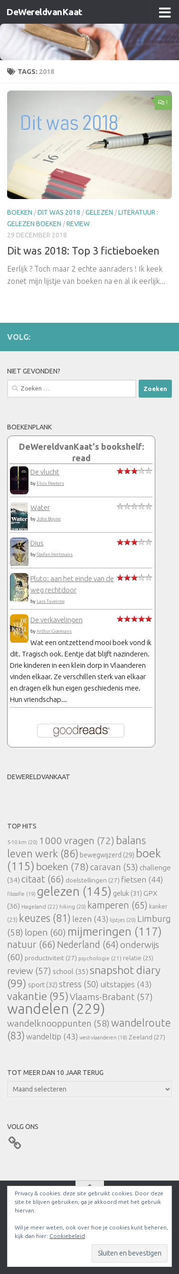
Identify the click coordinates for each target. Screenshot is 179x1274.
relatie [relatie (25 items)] (138, 958)
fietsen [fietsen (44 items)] (142, 879)
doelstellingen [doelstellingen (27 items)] (93, 880)
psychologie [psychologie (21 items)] (100, 958)
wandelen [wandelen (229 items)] (56, 1009)
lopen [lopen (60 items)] (45, 932)
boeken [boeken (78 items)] (62, 866)
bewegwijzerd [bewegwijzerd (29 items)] (107, 855)
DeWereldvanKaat (44, 12)
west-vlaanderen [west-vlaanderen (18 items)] (103, 1037)
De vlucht (44, 472)
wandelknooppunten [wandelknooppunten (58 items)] (58, 1023)
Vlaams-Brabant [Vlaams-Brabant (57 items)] (111, 997)
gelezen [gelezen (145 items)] (74, 891)
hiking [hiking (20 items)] (72, 906)
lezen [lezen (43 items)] (90, 918)
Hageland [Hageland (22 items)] (39, 906)
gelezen (99, 212)
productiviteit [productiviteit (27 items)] (51, 958)
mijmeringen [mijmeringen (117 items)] (114, 931)
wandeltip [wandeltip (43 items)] (52, 1036)
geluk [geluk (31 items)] (127, 893)
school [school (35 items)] (70, 971)
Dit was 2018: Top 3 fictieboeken (83, 250)
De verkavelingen (56, 620)
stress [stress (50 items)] (79, 984)
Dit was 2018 (59, 212)
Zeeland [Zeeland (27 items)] (147, 1037)
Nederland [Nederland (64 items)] (88, 944)
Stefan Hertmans (55, 554)
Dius (37, 543)
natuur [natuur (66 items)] (31, 944)
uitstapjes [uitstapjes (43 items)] (125, 984)
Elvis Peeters (50, 483)
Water (40, 507)
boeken (19, 212)
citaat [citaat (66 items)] (42, 879)
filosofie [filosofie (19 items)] (21, 894)
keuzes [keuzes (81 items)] (45, 918)
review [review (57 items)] (29, 970)
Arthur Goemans (54, 631)
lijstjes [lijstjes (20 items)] (123, 920)
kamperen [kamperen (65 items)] (117, 905)
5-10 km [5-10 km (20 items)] (22, 842)
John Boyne (49, 518)
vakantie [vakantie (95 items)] (37, 996)
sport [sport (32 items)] (42, 985)
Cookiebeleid (67, 1236)
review (78, 224)
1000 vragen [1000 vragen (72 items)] (76, 840)
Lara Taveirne (51, 601)
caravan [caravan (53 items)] (114, 867)
